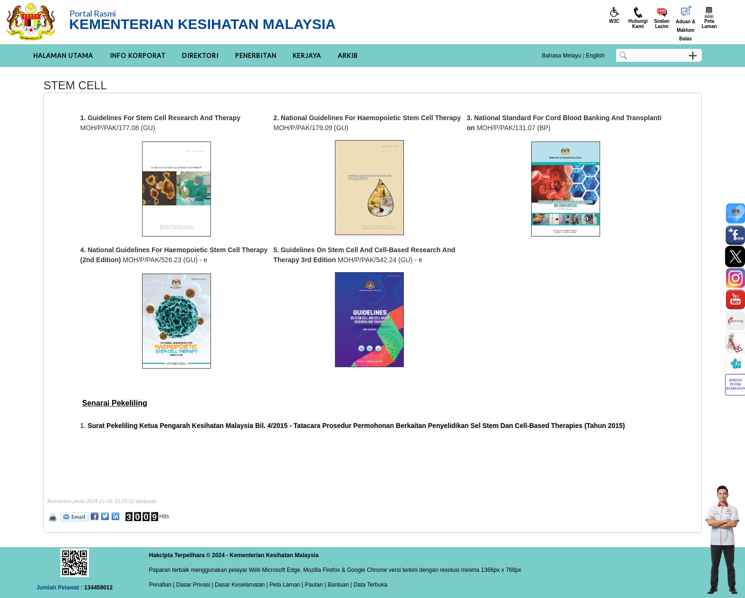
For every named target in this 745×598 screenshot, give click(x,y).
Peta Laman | (286, 584)
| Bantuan (336, 584)
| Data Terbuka (368, 584)
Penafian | (162, 584)
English (595, 55)
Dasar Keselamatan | (240, 584)
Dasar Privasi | (193, 584)
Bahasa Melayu (562, 55)
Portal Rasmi (92, 13)
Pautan (314, 584)
